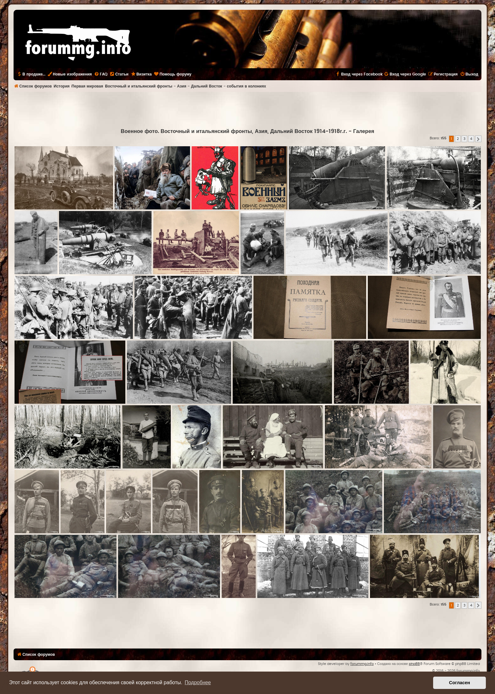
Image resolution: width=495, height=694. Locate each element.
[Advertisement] (247, 109)
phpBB (414, 664)
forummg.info (362, 664)
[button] (478, 139)
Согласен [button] (459, 682)
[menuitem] (100, 74)
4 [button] (471, 139)
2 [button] (458, 139)
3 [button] (464, 139)
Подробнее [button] (198, 682)
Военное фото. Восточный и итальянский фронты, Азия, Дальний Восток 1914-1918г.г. (234, 131)
